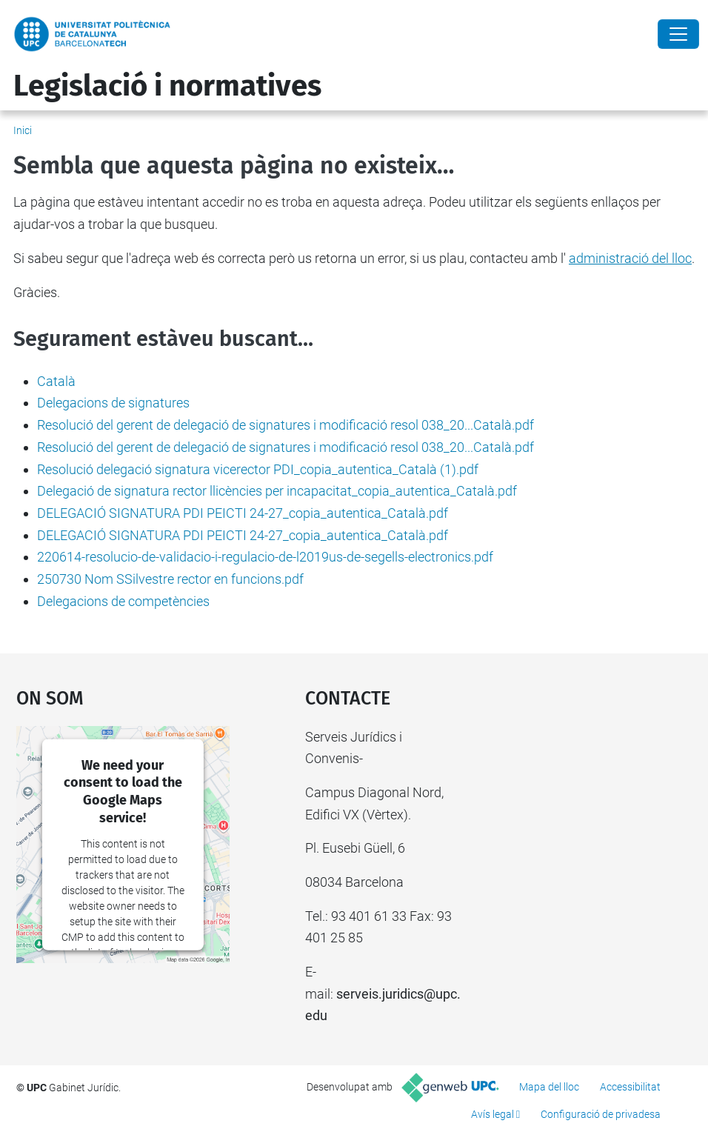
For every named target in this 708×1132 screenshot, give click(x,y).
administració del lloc (630, 258)
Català (56, 381)
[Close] (678, 34)
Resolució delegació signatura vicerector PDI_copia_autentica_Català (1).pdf (257, 469)
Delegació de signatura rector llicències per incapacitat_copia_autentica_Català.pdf (277, 491)
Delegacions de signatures (113, 402)
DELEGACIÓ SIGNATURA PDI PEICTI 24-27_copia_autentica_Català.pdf (242, 513)
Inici (22, 130)
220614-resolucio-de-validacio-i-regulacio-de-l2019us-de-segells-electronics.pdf (265, 557)
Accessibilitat (630, 1087)
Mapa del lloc (549, 1087)
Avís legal (492, 1114)
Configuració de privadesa (601, 1114)
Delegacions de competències (123, 601)
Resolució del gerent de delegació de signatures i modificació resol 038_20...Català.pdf (285, 425)
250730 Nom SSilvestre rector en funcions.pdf (170, 579)
